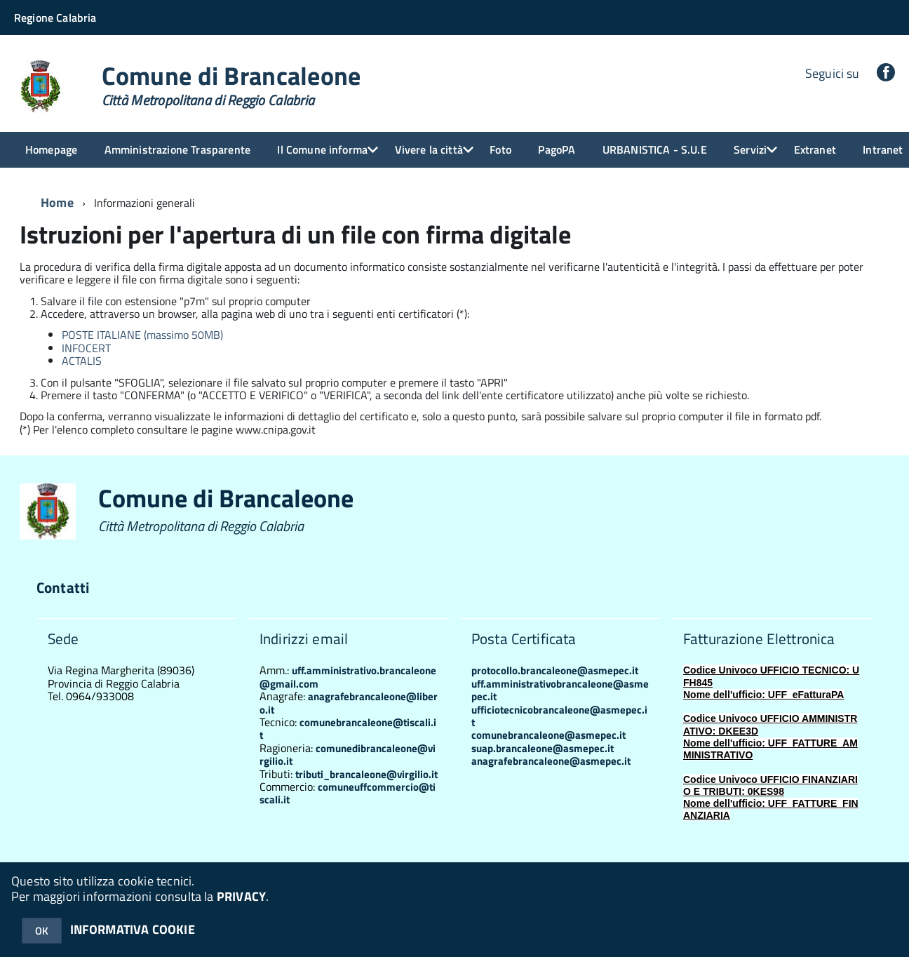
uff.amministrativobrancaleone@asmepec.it (560, 690)
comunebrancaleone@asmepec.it (548, 735)
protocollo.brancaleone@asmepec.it (554, 670)
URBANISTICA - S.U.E (654, 149)
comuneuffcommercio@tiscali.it (348, 793)
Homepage (51, 149)
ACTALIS (82, 360)
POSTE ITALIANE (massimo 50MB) (142, 334)
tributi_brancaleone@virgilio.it (366, 774)
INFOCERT (86, 348)
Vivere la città (429, 149)
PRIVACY (241, 896)
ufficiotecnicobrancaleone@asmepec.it (559, 716)
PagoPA (556, 149)
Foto (500, 149)
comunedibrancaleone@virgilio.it (348, 754)
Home (57, 202)
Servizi (750, 149)
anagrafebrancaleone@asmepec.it (551, 761)
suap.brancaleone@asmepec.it (542, 748)
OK (41, 931)
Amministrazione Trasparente (177, 149)
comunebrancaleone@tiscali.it (348, 728)
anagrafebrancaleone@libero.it (349, 702)
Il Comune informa (322, 149)
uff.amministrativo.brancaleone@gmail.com (348, 676)
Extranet (815, 149)
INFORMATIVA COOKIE (132, 929)
